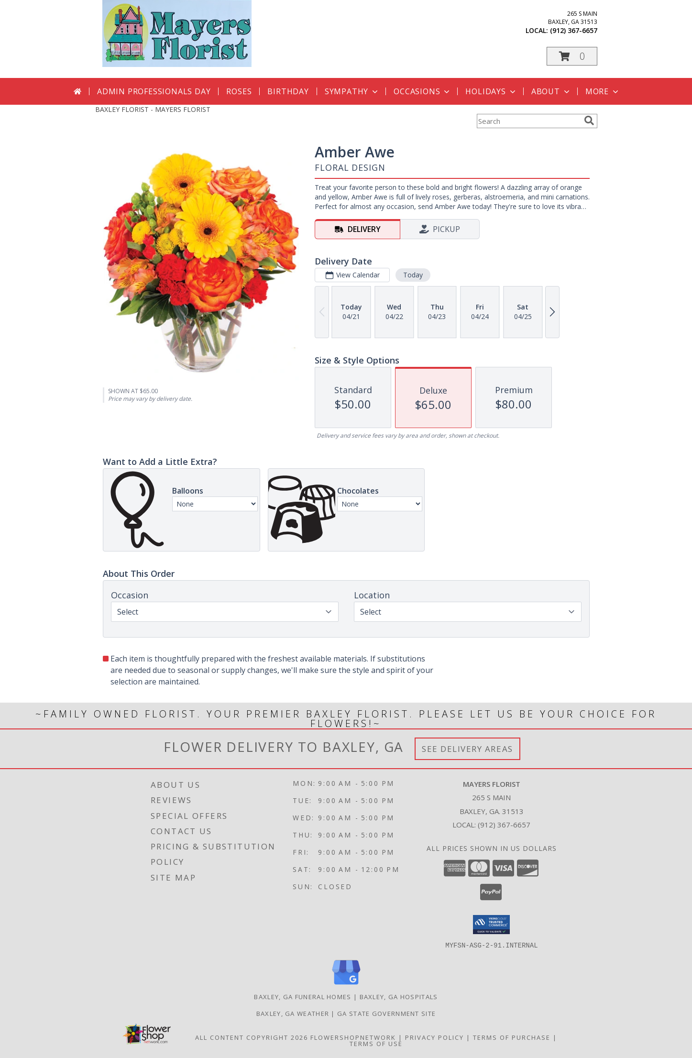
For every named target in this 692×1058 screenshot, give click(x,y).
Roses (239, 91)
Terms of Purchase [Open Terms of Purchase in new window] (511, 1037)
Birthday (287, 91)
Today (412, 274)
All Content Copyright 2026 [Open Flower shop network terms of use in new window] (251, 1037)
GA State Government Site (386, 1013)
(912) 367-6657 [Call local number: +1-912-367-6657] (573, 30)
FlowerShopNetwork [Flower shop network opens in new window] (353, 1037)
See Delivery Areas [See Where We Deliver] (467, 748)
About (551, 91)
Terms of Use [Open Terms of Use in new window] (376, 1043)
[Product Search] (528, 121)
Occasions (422, 91)
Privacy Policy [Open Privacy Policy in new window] (434, 1037)
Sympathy (352, 91)
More (602, 91)
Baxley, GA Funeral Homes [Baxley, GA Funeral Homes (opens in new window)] (302, 996)
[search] (589, 120)
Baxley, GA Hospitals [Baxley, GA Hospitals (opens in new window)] (399, 996)
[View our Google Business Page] (346, 984)
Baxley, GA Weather (292, 1013)
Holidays (491, 91)
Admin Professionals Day (153, 91)
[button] (572, 56)
